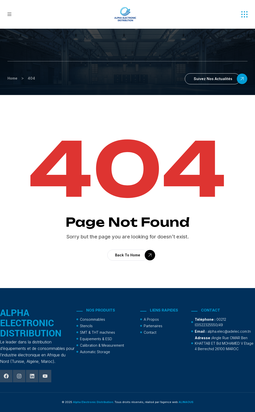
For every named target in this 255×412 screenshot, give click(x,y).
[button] (244, 14)
